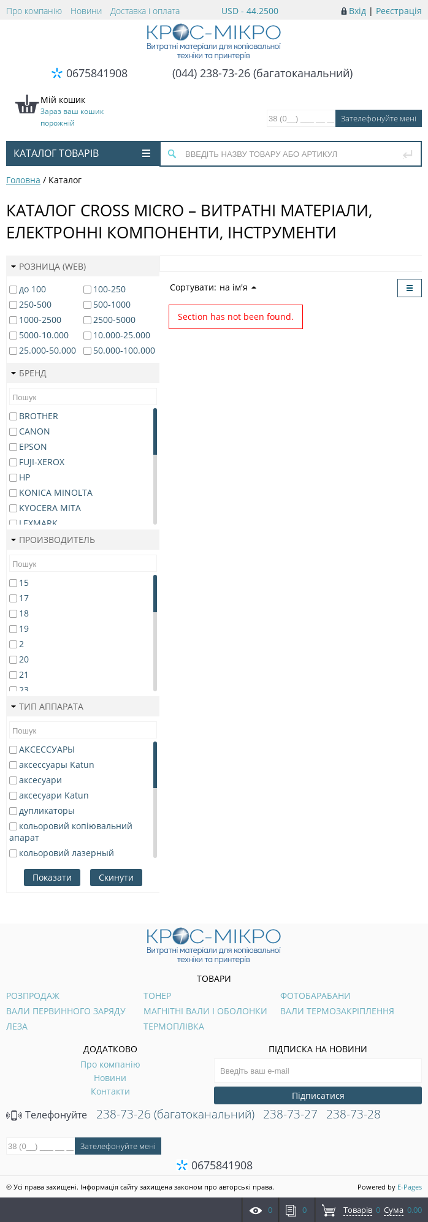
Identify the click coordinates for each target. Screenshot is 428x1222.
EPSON (33, 446)
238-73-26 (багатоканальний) (175, 1114)
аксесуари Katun (54, 795)
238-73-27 (290, 1114)
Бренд (29, 373)
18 (24, 613)
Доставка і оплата (145, 11)
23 (24, 690)
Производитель (53, 539)
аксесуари (40, 780)
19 (24, 628)
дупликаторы (47, 810)
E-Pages (409, 1186)
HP (24, 477)
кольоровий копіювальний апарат (70, 831)
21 (24, 674)
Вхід (357, 11)
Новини (86, 11)
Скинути (116, 877)
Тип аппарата (47, 706)
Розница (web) (48, 266)
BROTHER (38, 416)
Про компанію (34, 11)
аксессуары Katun (56, 764)
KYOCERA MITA (50, 508)
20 (24, 659)
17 (24, 598)
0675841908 (97, 73)
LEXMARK (38, 523)
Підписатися (318, 1095)
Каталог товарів (81, 153)
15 (24, 582)
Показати (52, 877)
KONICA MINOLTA (56, 492)
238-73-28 (353, 1114)
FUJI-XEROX (41, 462)
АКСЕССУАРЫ (47, 749)
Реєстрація (399, 11)
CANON (34, 431)
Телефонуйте (46, 1114)
